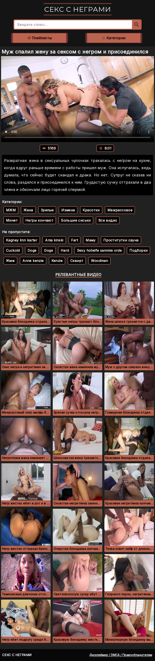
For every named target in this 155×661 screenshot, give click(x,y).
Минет (12, 220)
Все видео (107, 220)
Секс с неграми (77, 9)
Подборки (138, 250)
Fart (74, 240)
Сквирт (76, 261)
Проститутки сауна (121, 240)
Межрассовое (119, 210)
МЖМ (11, 210)
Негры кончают (39, 220)
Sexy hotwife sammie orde (99, 250)
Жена (28, 210)
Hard (65, 250)
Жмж (10, 261)
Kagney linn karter (21, 240)
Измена (68, 210)
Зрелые (47, 210)
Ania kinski (54, 240)
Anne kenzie (33, 261)
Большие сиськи (76, 220)
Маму (91, 240)
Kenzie (57, 261)
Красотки (91, 210)
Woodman (99, 261)
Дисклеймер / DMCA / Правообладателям (120, 655)
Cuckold (13, 250)
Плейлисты (39, 38)
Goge (48, 250)
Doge (32, 250)
